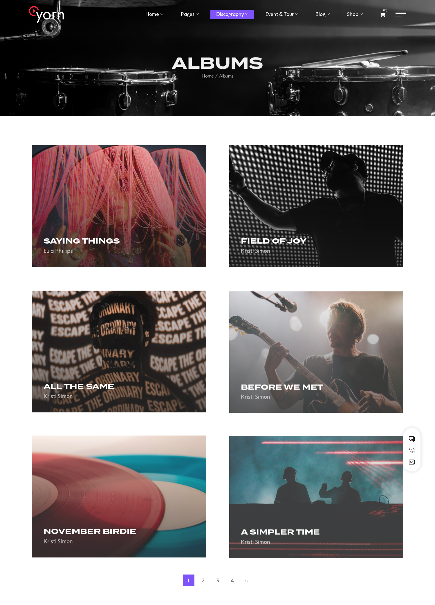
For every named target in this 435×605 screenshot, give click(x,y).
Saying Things (82, 241)
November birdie (90, 538)
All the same (79, 393)
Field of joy (273, 241)
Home (208, 85)
